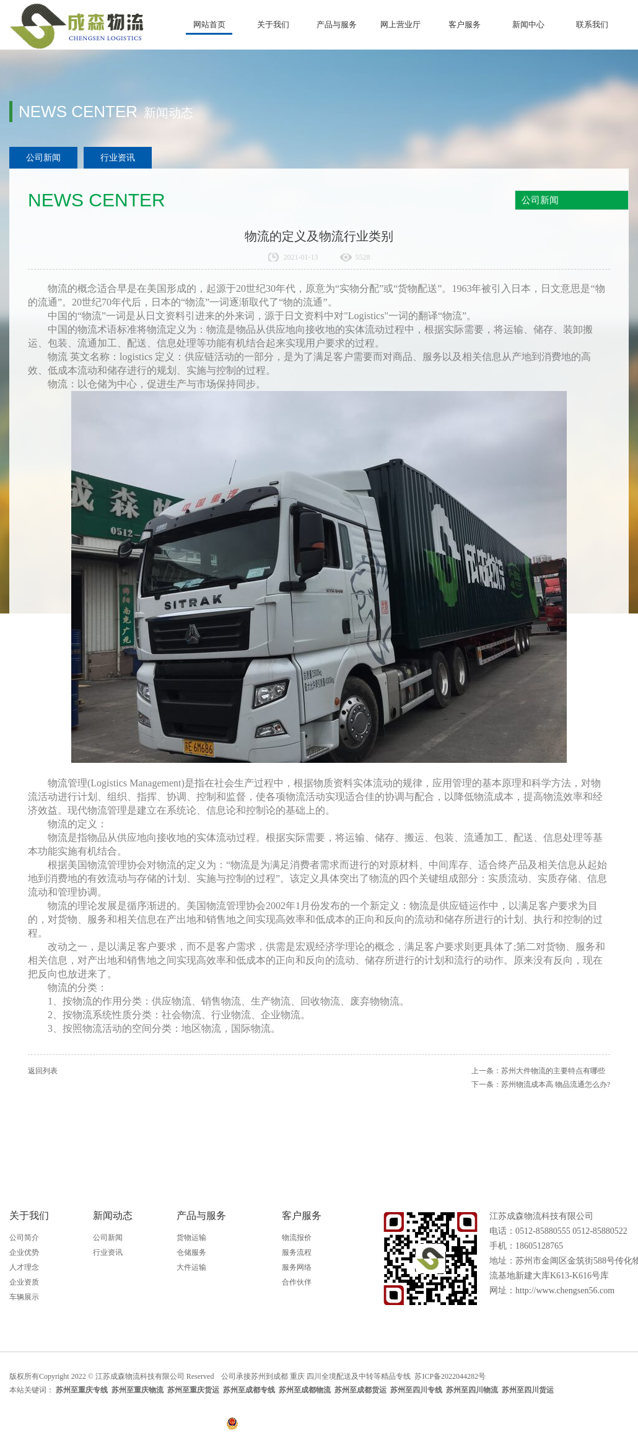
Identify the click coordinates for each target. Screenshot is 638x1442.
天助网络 (614, 1376)
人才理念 (24, 1267)
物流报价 (297, 1237)
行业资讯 (117, 157)
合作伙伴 (297, 1282)
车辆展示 (24, 1297)
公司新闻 (43, 157)
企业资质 (24, 1282)
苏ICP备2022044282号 (450, 1376)
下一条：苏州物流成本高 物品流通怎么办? (540, 1084)
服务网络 (297, 1267)
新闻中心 (528, 24)
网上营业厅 (400, 24)
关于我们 (273, 24)
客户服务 (464, 24)
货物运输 (191, 1237)
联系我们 (592, 24)
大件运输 (191, 1267)
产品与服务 (337, 24)
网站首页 (209, 24)
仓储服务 (191, 1252)
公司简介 (24, 1237)
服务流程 (297, 1252)
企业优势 (24, 1252)
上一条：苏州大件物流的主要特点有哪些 (538, 1070)
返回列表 (43, 1070)
